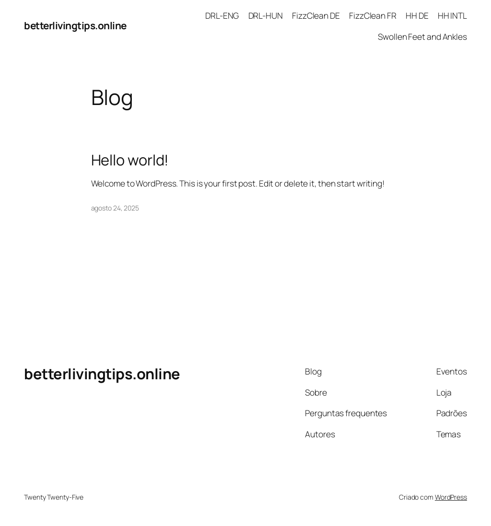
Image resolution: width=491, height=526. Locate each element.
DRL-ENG (222, 15)
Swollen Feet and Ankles (422, 36)
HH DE (417, 15)
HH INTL (452, 15)
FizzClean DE (316, 15)
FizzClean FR (373, 15)
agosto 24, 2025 (115, 207)
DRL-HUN (265, 15)
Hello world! (130, 160)
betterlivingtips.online (75, 25)
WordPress (451, 497)
